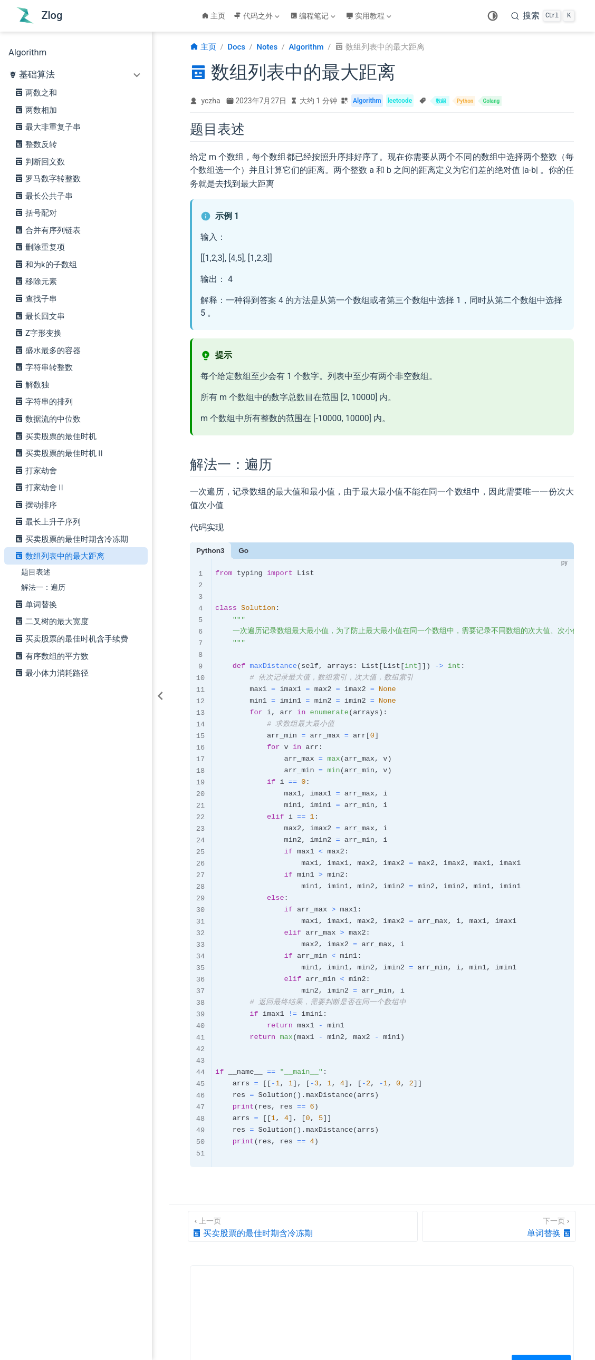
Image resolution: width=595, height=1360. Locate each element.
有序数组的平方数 (52, 655)
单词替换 (36, 604)
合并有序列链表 (48, 230)
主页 (213, 16)
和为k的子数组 (46, 264)
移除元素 (36, 281)
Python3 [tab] (210, 551)
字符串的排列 (44, 401)
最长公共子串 (44, 195)
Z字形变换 (38, 332)
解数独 (32, 384)
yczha (210, 100)
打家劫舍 (36, 470)
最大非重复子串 (48, 126)
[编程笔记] (314, 15)
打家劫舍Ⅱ (40, 487)
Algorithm (27, 52)
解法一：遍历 (43, 587)
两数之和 (36, 92)
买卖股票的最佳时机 (56, 436)
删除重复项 (40, 246)
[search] (542, 16)
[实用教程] (370, 15)
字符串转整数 (44, 367)
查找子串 (36, 298)
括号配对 (36, 212)
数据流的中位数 (48, 418)
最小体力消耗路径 (52, 672)
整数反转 (36, 144)
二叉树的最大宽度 (52, 621)
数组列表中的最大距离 (59, 555)
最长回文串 (40, 315)
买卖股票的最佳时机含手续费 (71, 638)
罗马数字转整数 (48, 178)
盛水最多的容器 (48, 350)
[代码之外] (257, 15)
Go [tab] (243, 551)
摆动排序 (36, 504)
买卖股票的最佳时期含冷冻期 (71, 538)
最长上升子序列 (48, 521)
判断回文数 (40, 161)
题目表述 (36, 572)
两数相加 (36, 109)
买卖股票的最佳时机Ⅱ (59, 452)
